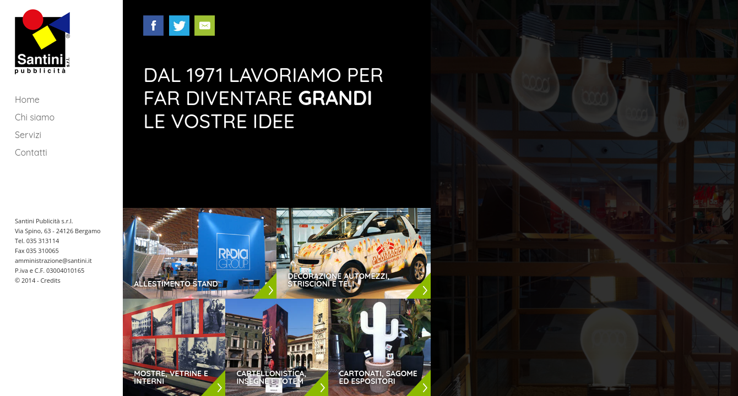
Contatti (31, 152)
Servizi (28, 134)
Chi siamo (35, 117)
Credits (50, 280)
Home (27, 99)
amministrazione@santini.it (53, 260)
